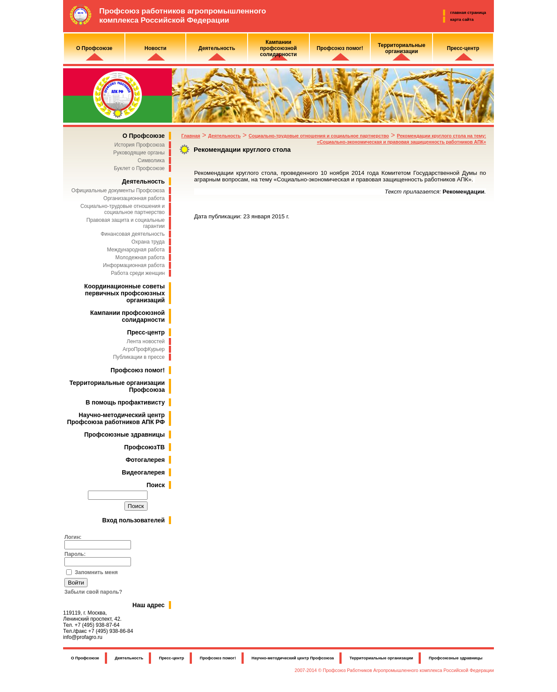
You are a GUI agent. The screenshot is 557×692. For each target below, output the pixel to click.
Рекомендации (463, 191)
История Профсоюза (139, 145)
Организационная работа (134, 198)
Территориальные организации (381, 658)
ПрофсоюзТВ (144, 447)
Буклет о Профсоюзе (139, 168)
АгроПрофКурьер (144, 349)
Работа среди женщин (138, 273)
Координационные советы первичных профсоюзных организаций (124, 293)
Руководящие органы (138, 153)
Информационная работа (133, 265)
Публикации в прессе (139, 357)
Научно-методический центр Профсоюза (293, 658)
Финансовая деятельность (132, 234)
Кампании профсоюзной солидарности (127, 316)
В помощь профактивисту (125, 402)
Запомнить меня (96, 572)
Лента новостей (146, 341)
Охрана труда (148, 242)
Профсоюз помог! (138, 370)
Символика (151, 160)
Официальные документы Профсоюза (117, 190)
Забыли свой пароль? (93, 592)
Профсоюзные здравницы (124, 434)
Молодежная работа (139, 257)
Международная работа (136, 250)
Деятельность (143, 181)
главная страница (468, 12)
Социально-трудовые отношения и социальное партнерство (123, 209)
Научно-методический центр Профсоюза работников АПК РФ (116, 418)
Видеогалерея (143, 472)
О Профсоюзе (143, 135)
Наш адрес (148, 605)
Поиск (156, 484)
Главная (190, 135)
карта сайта (462, 19)
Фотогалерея (145, 459)
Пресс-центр (146, 332)
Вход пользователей (133, 520)
